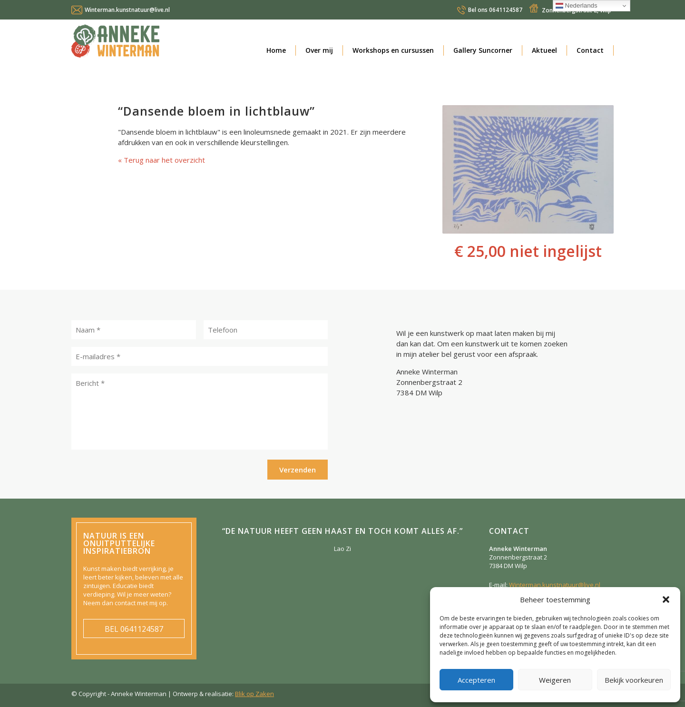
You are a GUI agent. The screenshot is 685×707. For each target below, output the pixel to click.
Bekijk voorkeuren (634, 680)
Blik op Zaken (254, 693)
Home (276, 50)
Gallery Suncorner (482, 50)
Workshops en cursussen (393, 50)
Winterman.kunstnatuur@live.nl (127, 10)
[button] (666, 599)
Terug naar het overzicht (163, 160)
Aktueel (544, 50)
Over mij (319, 50)
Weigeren (555, 680)
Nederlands (576, 6)
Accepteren (476, 680)
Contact (590, 50)
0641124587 (495, 10)
